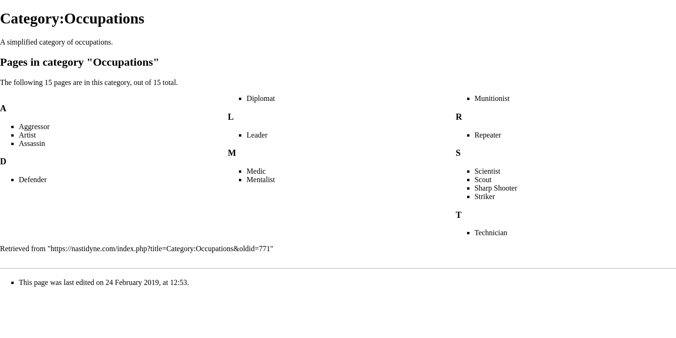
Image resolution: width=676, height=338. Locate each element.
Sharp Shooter (496, 188)
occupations (93, 42)
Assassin (32, 143)
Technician (491, 233)
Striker (485, 196)
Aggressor (34, 127)
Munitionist (492, 98)
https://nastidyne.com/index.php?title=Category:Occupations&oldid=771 (160, 249)
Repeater (488, 135)
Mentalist (260, 180)
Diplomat (260, 98)
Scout (483, 180)
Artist (27, 135)
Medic (256, 171)
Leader (256, 135)
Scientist (487, 171)
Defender (33, 180)
